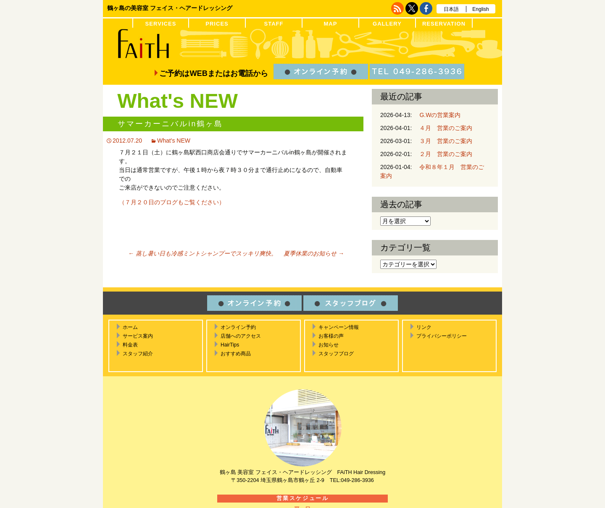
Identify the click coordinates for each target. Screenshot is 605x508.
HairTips (230, 345)
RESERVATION (444, 24)
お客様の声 (331, 336)
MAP (330, 24)
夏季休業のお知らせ (314, 253)
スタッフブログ (336, 354)
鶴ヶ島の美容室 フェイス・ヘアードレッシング (169, 8)
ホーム (130, 327)
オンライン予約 (238, 327)
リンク (423, 327)
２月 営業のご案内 (442, 154)
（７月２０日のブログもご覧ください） (172, 202)
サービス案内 (138, 336)
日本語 (451, 9)
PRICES (217, 24)
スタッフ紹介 (138, 354)
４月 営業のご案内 (442, 128)
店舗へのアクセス (241, 336)
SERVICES (160, 24)
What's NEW (173, 140)
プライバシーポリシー (441, 336)
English (480, 9)
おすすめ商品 (236, 354)
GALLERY (387, 24)
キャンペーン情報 (338, 327)
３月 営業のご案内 (442, 141)
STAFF (273, 24)
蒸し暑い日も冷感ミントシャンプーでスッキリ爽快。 (202, 253)
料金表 (130, 345)
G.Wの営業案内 (436, 115)
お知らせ (328, 345)
